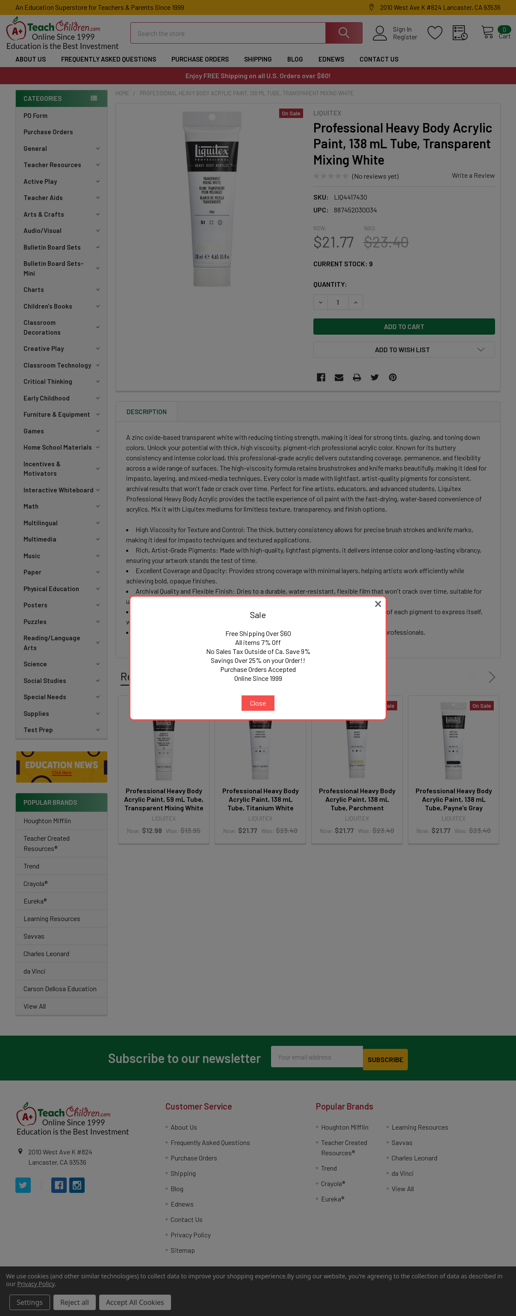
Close (258, 703)
